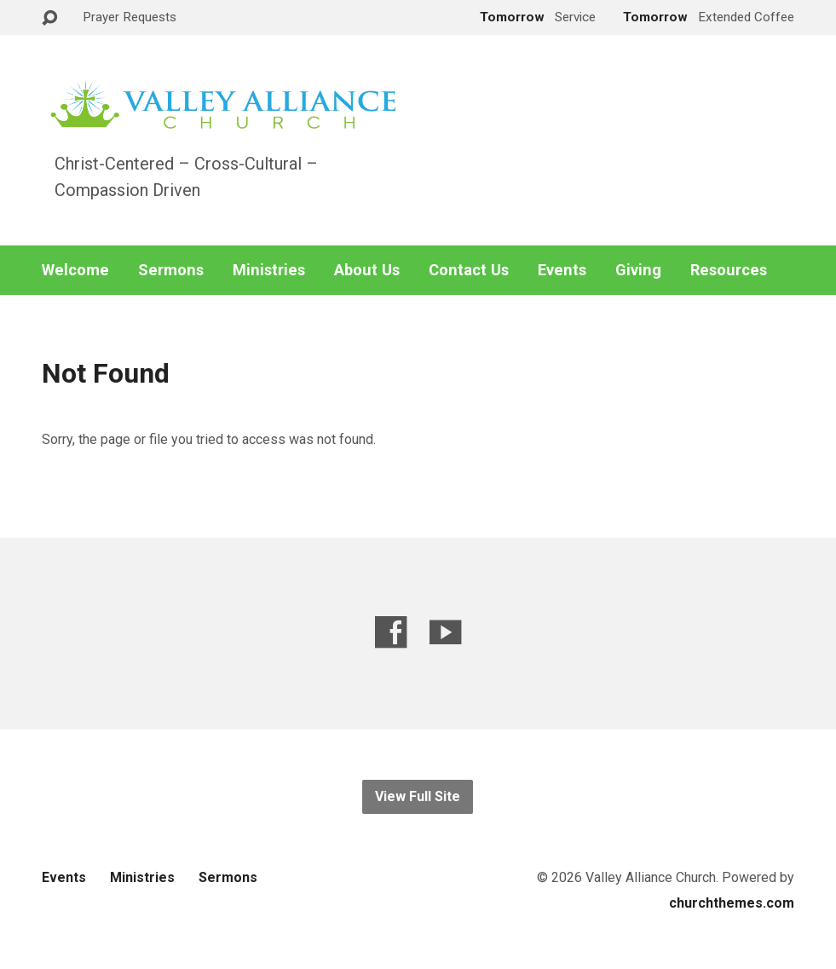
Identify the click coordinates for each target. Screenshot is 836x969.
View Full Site (417, 796)
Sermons (171, 270)
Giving (638, 270)
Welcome (75, 270)
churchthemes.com (731, 903)
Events (562, 270)
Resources (728, 270)
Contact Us (469, 270)
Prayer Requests (129, 17)
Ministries (269, 270)
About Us (367, 270)
